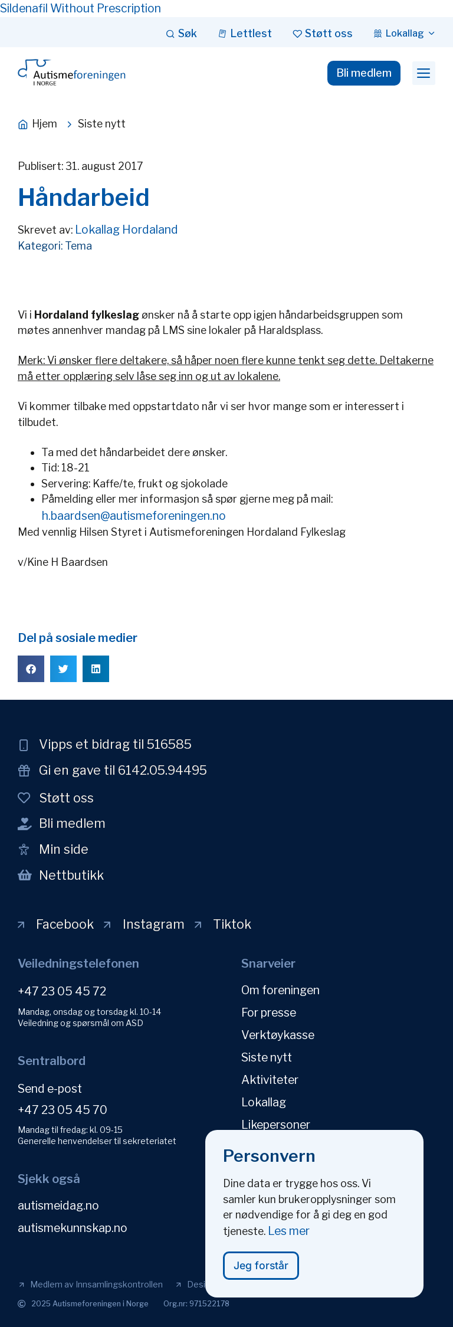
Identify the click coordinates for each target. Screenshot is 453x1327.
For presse (268, 1012)
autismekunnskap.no (72, 1228)
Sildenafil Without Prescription (80, 8)
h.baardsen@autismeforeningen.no (133, 516)
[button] (423, 73)
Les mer (289, 1238)
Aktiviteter (269, 1080)
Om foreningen (280, 990)
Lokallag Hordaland (126, 229)
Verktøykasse (277, 1035)
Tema (78, 246)
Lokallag (263, 1102)
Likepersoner (275, 1125)
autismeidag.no (58, 1205)
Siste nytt (266, 1057)
